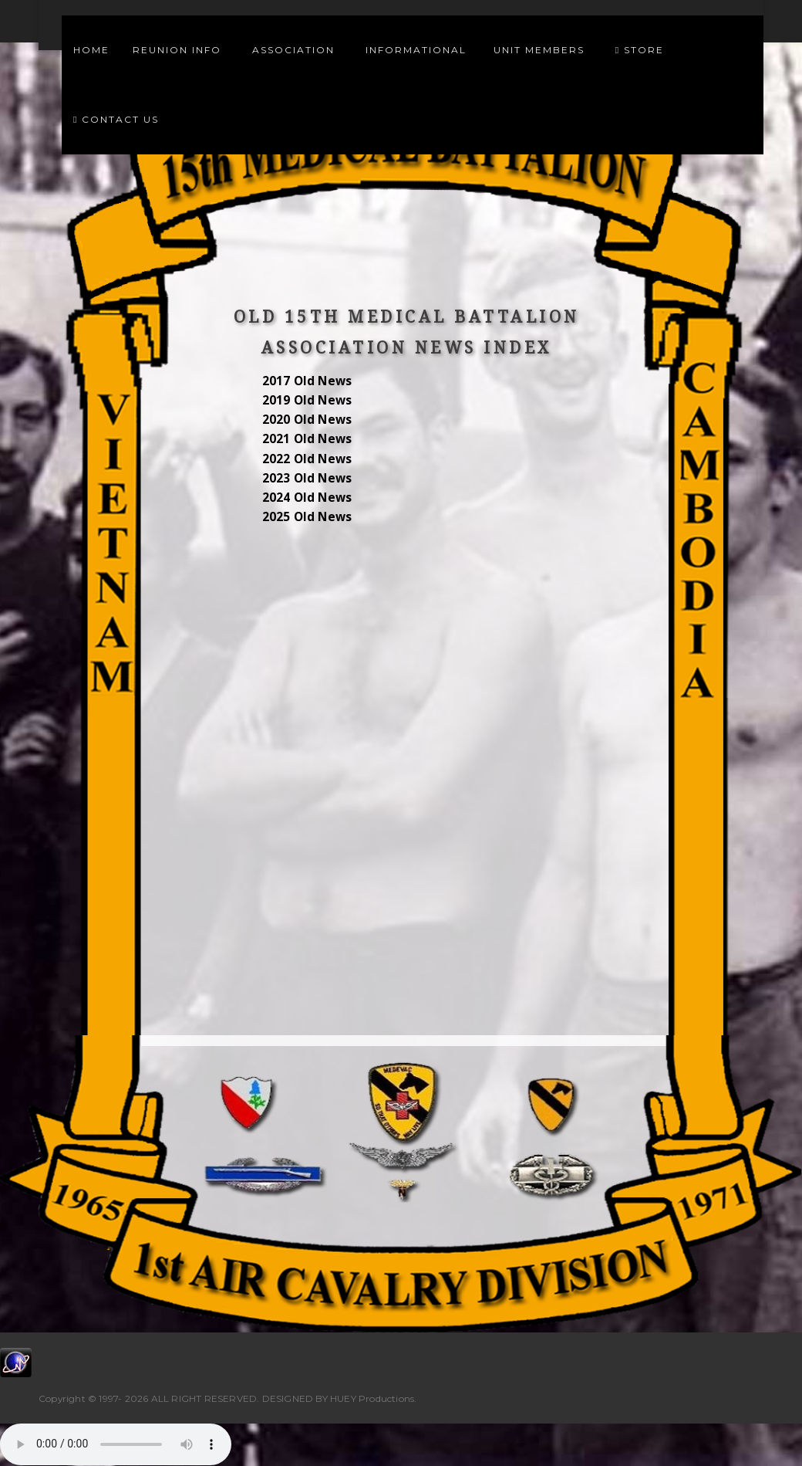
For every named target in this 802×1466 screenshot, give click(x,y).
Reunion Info (181, 50)
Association (297, 50)
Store (639, 50)
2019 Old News (307, 400)
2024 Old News (307, 497)
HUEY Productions (372, 1398)
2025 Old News (307, 517)
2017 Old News (307, 381)
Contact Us (116, 119)
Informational (418, 50)
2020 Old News (307, 419)
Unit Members (543, 50)
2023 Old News (307, 478)
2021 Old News (307, 439)
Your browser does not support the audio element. (115, 1444)
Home (91, 50)
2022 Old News (307, 459)
